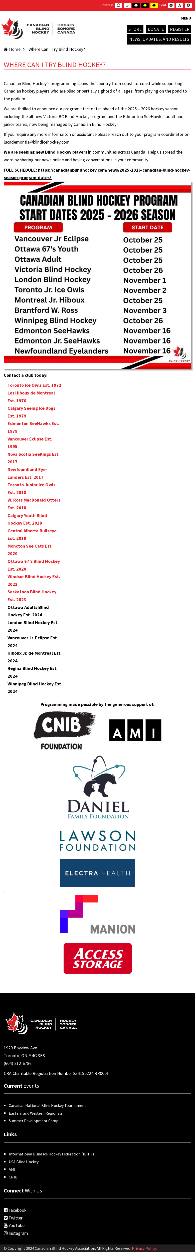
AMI (12, 1169)
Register (179, 29)
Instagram (16, 1233)
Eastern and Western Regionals (36, 1113)
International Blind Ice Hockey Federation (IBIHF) (51, 1153)
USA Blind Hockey (24, 1161)
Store (135, 29)
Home (15, 49)
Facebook (15, 1210)
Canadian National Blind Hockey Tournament (47, 1105)
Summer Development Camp (33, 1120)
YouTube (14, 1225)
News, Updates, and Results (159, 39)
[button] (186, 21)
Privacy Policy (144, 1248)
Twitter (13, 1218)
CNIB (13, 1176)
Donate (156, 29)
